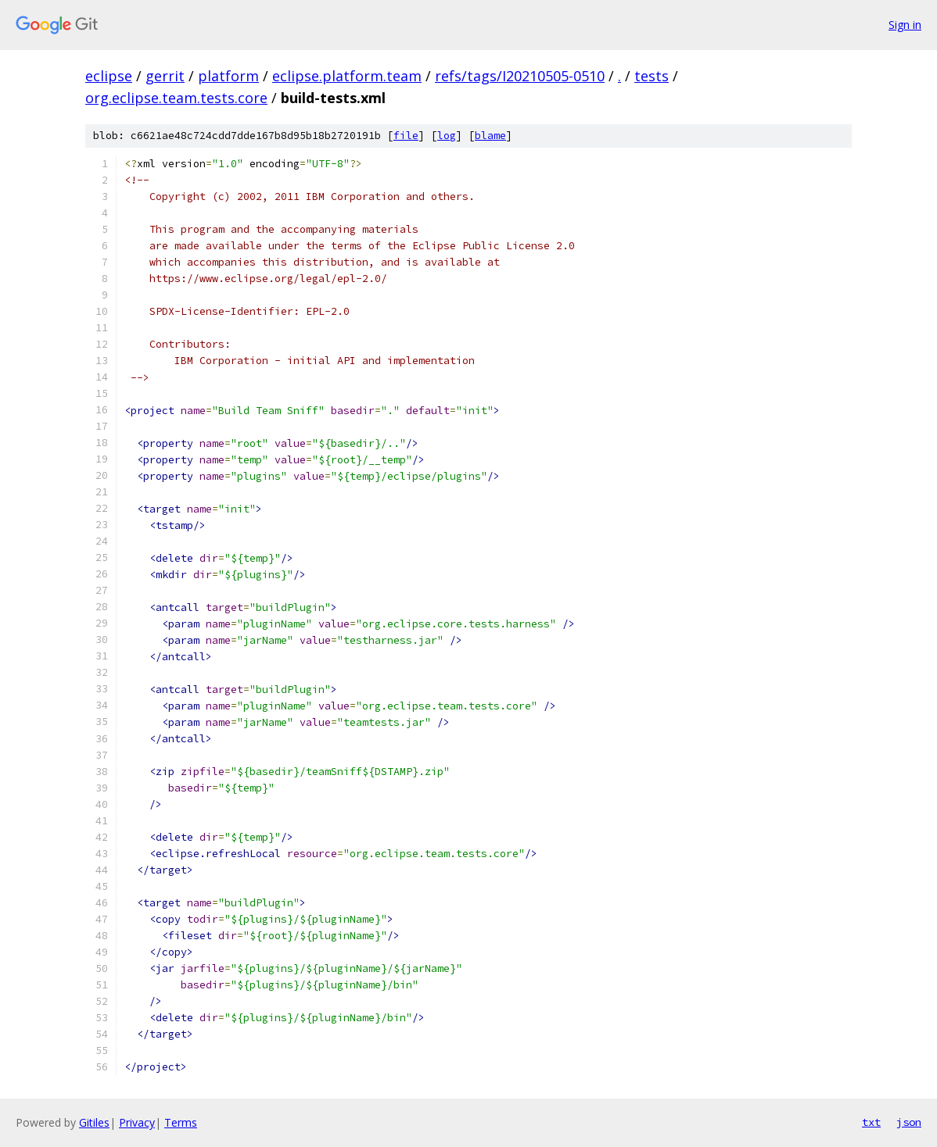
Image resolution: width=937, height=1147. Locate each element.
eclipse (108, 75)
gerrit (165, 75)
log (446, 135)
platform (228, 75)
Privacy (137, 1122)
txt (871, 1122)
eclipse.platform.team (347, 75)
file (405, 135)
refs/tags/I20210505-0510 (520, 75)
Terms (180, 1122)
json (908, 1122)
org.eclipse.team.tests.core (176, 97)
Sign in (905, 24)
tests (651, 75)
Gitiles (94, 1122)
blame (490, 135)
